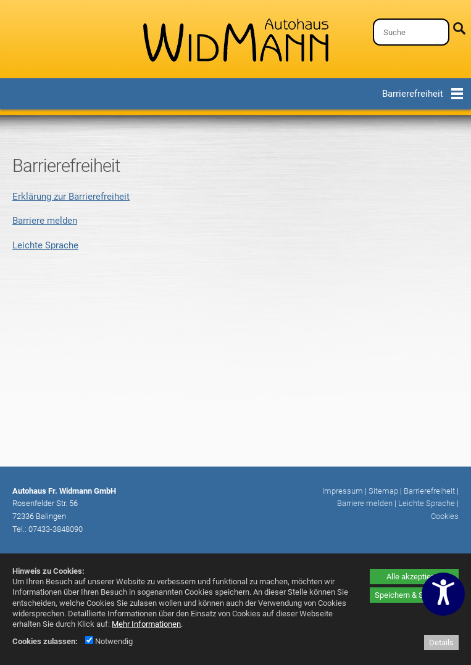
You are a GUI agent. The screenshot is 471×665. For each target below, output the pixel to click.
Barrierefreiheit (429, 491)
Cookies (445, 516)
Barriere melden (44, 220)
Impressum (342, 491)
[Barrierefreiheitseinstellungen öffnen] (443, 594)
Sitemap (383, 491)
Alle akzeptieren (414, 576)
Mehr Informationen (146, 624)
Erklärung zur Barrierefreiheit (71, 196)
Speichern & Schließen (414, 595)
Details (441, 642)
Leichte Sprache (45, 245)
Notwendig (109, 641)
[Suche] (411, 32)
